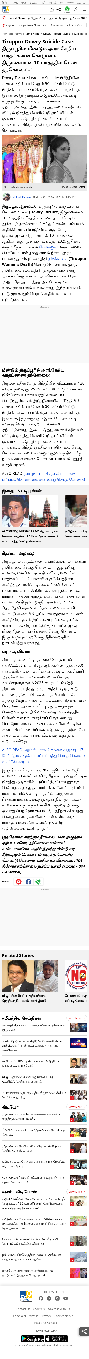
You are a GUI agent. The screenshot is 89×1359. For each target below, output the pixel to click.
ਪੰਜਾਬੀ (70, 2)
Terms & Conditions (44, 1323)
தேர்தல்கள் (56, 25)
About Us (38, 1309)
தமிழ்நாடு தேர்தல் (55, 18)
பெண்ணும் (48, 247)
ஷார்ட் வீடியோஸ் (19, 1191)
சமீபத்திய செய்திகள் (21, 1018)
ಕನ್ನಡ (24, 2)
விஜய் (10, 25)
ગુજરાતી (52, 2)
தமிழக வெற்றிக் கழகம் (32, 25)
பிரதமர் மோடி (76, 25)
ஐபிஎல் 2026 (78, 18)
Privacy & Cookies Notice (57, 1316)
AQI (58, 9)
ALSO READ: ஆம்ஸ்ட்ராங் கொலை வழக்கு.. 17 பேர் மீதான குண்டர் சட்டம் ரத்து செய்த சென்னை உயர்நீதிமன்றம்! (44, 755)
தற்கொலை (58, 258)
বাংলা (62, 2)
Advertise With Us (58, 1309)
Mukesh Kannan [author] (22, 197)
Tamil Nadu (32, 34)
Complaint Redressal (26, 1316)
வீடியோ (10, 1107)
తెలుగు (33, 2)
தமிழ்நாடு (34, 18)
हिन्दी (4, 2)
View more (77, 1018)
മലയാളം (80, 2)
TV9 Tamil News (12, 34)
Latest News (16, 18)
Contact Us (23, 1309)
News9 (14, 2)
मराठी (42, 2)
